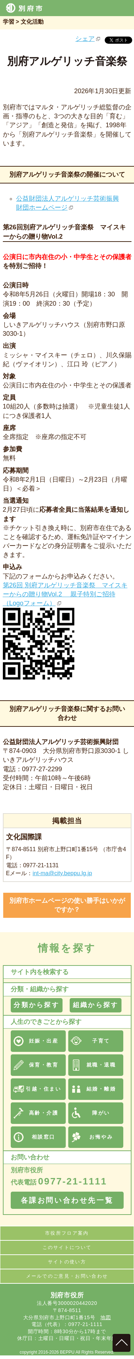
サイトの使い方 (67, 1261)
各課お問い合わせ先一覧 (67, 1200)
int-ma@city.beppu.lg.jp (62, 873)
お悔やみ (101, 1137)
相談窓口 (43, 1137)
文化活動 (32, 22)
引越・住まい (43, 1089)
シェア (85, 38)
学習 (8, 22)
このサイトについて (67, 1247)
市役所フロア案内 (67, 1233)
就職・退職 (101, 1065)
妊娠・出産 (44, 1041)
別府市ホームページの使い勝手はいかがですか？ (67, 905)
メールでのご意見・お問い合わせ (67, 1276)
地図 (105, 1317)
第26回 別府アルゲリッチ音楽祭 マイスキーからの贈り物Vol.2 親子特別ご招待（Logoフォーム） (65, 594)
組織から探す (95, 1004)
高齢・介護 (44, 1113)
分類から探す (36, 1004)
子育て (101, 1041)
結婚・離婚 (101, 1089)
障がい (101, 1113)
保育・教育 (44, 1065)
